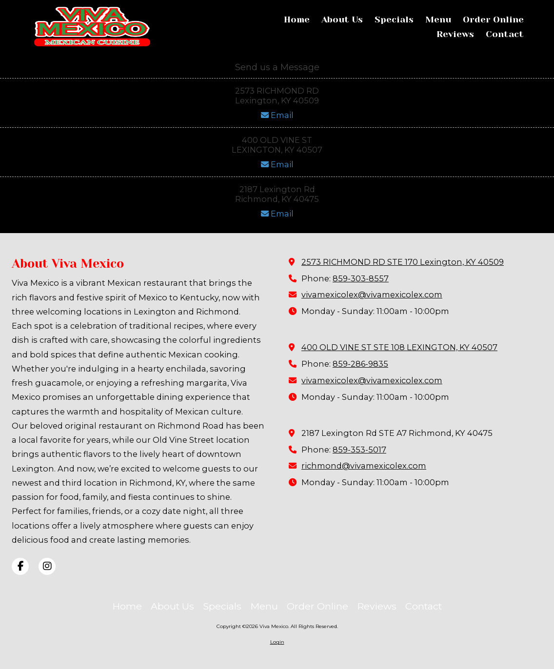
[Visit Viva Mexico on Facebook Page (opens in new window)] (20, 566)
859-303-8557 (361, 278)
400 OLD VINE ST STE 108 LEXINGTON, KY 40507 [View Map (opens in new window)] (399, 347)
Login (277, 642)
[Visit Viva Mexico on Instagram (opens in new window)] (47, 566)
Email (277, 115)
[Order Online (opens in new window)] (493, 20)
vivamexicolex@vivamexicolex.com (371, 294)
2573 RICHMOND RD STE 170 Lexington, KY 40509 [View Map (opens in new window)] (402, 262)
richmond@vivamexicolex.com (363, 466)
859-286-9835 (360, 364)
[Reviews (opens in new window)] (455, 34)
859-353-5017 (359, 449)
